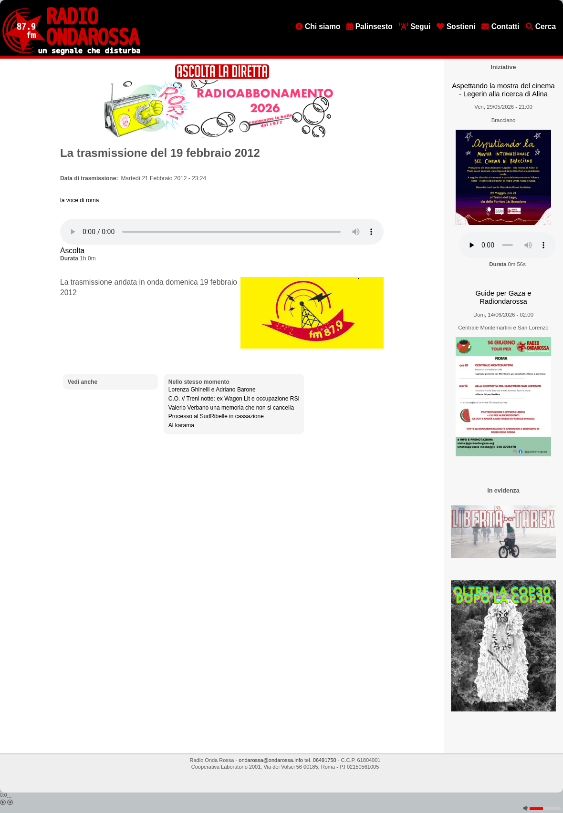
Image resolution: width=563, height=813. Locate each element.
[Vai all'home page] (71, 53)
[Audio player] (222, 232)
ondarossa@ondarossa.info (271, 760)
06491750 (324, 760)
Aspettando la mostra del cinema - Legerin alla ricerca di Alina (503, 90)
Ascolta (72, 251)
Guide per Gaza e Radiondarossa (504, 297)
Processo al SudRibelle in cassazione (216, 416)
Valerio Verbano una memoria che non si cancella (231, 407)
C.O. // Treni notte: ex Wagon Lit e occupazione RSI (234, 398)
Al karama (181, 425)
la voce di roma (79, 200)
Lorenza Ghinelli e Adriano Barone (212, 389)
